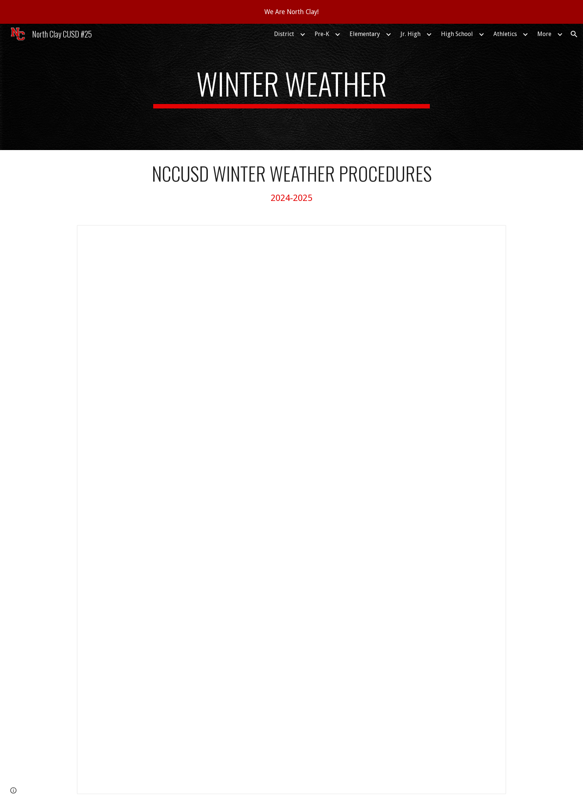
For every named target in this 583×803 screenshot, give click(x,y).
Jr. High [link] (410, 34)
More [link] (544, 34)
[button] (574, 34)
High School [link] (457, 34)
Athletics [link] (505, 34)
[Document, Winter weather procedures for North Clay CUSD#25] (291, 509)
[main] (291, 86)
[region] (291, 12)
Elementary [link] (365, 34)
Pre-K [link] (322, 34)
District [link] (284, 34)
